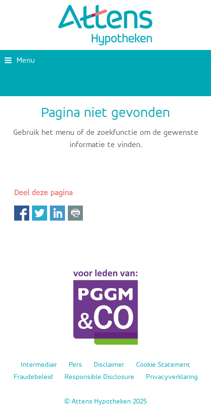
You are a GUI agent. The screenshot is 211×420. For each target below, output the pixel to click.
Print (75, 213)
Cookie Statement (163, 364)
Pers (75, 364)
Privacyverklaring (172, 376)
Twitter (39, 213)
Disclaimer (109, 364)
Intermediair (39, 364)
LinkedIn (57, 213)
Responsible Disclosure (99, 376)
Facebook (21, 213)
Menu (20, 60)
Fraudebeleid (33, 376)
